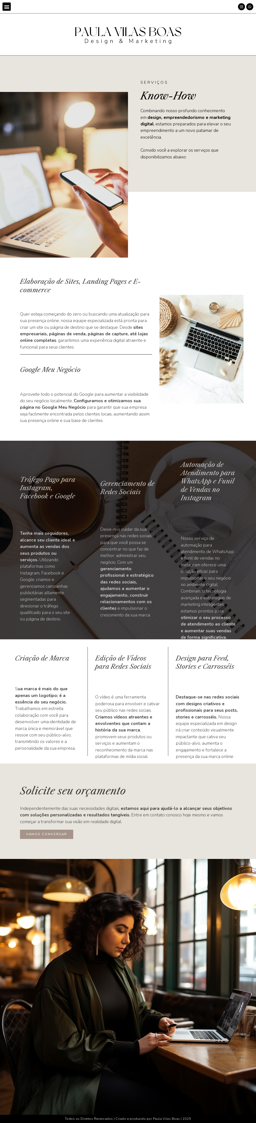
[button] (6, 6)
